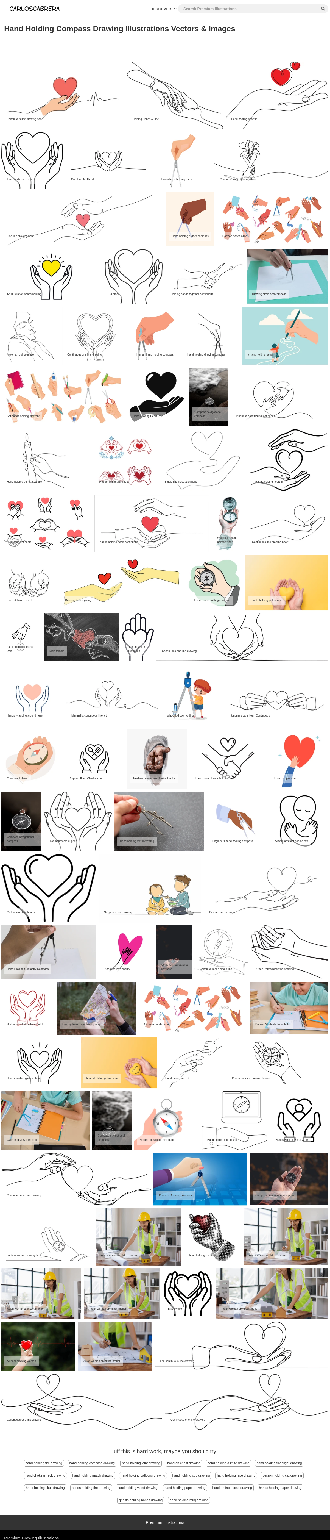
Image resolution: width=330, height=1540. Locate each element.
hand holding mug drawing (189, 1500)
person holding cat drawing (282, 1475)
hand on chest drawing (183, 1463)
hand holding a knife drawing (229, 1463)
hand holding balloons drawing (143, 1475)
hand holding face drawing (236, 1475)
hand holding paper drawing (185, 1488)
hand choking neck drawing (45, 1475)
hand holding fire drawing (44, 1463)
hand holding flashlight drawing (279, 1463)
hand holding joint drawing (141, 1463)
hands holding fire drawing (91, 1488)
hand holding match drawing (93, 1475)
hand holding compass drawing (92, 1463)
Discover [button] (165, 9)
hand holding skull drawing (45, 1488)
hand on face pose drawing (232, 1488)
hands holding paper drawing (280, 1488)
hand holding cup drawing (191, 1475)
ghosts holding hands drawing (141, 1500)
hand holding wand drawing (138, 1488)
